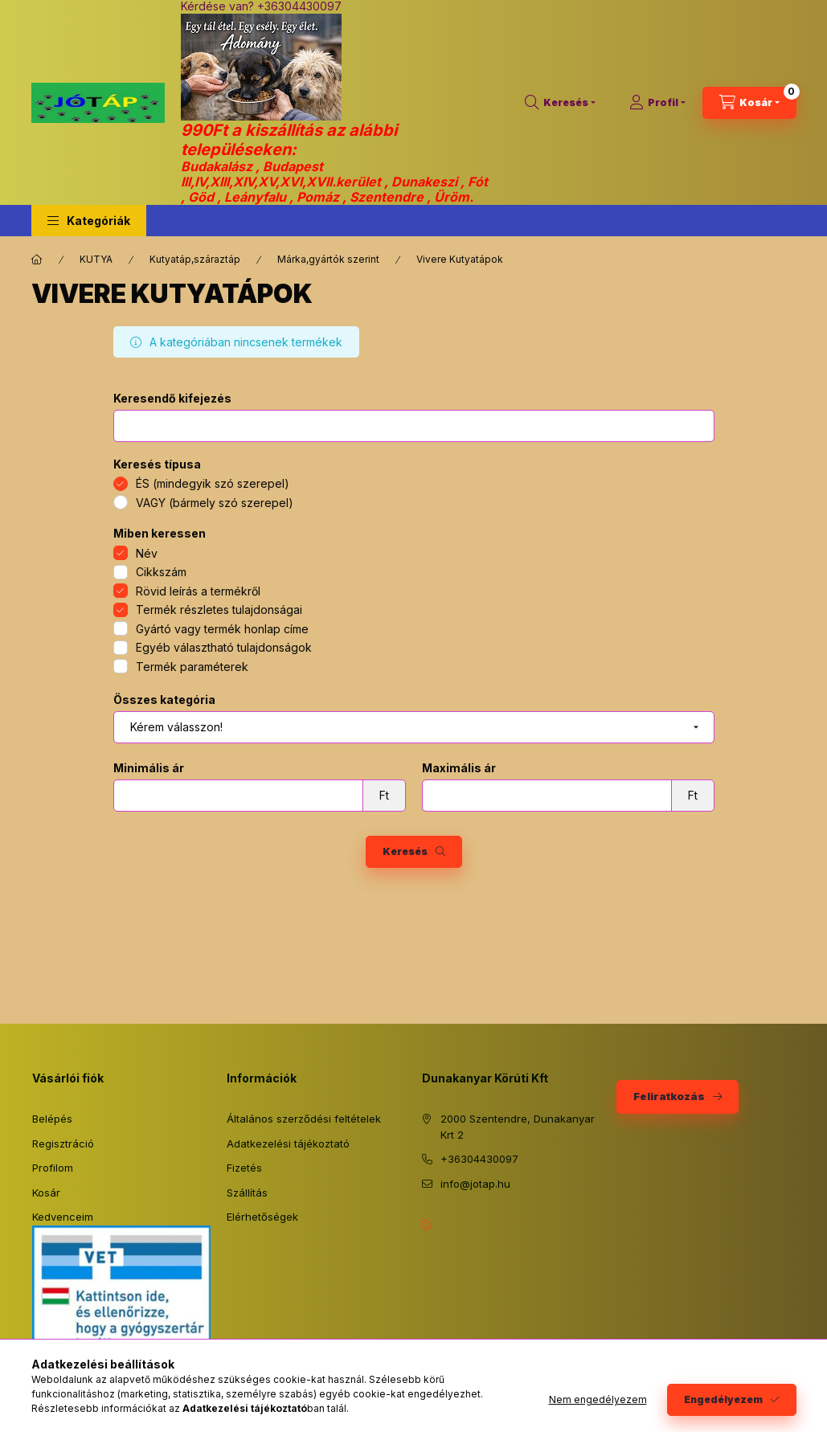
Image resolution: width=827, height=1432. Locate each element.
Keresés (405, 851)
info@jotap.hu (475, 1183)
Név (147, 553)
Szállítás (247, 1192)
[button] (88, 220)
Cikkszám (161, 572)
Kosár (46, 1192)
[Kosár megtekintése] (749, 103)
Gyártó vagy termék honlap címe (222, 629)
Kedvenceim (62, 1216)
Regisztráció (63, 1143)
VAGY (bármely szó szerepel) (214, 502)
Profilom (52, 1167)
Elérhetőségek (262, 1216)
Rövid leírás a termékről (198, 591)
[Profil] (657, 103)
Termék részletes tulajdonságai (219, 609)
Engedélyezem (723, 1399)
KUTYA (96, 259)
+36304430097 (479, 1158)
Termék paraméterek (192, 666)
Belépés (52, 1118)
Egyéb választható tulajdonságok (224, 647)
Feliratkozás (669, 1096)
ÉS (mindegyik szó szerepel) (212, 483)
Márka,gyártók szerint (328, 259)
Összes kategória (164, 699)
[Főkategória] (37, 259)
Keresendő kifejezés (172, 398)
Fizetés (244, 1167)
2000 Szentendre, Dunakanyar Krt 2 (517, 1126)
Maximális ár (459, 768)
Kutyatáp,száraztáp (194, 259)
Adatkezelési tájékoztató (288, 1143)
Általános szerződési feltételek (304, 1118)
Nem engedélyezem (598, 1399)
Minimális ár (148, 768)
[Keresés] (560, 103)
